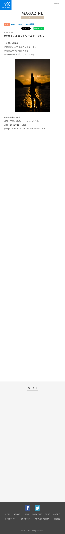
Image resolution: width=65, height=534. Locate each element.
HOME (57, 519)
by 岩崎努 (30, 24)
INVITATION (10, 519)
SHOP (47, 514)
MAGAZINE (37, 514)
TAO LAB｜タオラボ (6, 5)
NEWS (7, 514)
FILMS (26, 514)
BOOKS (17, 514)
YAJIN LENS (16, 24)
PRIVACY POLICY (42, 519)
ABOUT (56, 514)
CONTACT (25, 519)
